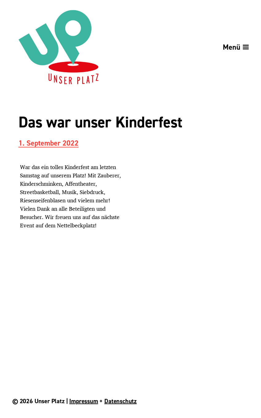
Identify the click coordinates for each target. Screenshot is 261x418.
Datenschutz (120, 401)
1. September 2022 (48, 143)
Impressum (83, 401)
